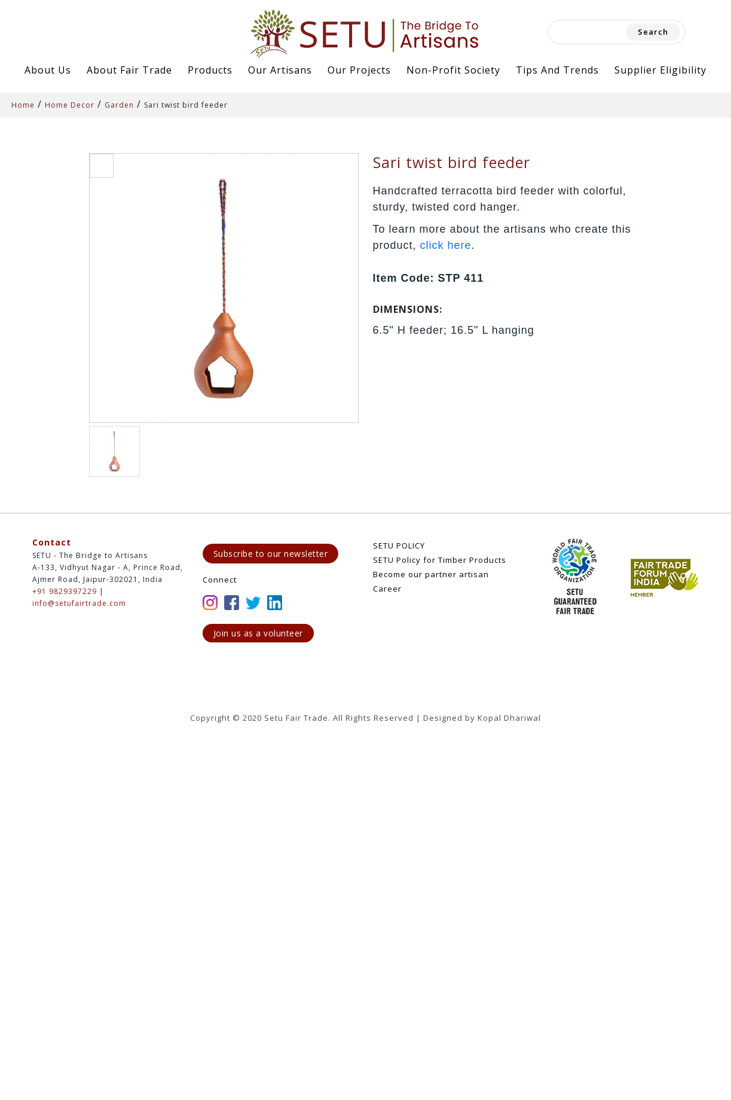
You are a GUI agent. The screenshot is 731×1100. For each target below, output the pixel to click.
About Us (48, 70)
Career (387, 588)
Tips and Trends (557, 70)
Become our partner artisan (431, 574)
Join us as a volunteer (258, 633)
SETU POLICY (399, 545)
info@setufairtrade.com (79, 603)
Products (210, 70)
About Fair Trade (129, 70)
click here (446, 245)
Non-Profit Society (453, 70)
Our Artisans (280, 70)
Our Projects (359, 70)
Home (23, 105)
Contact (51, 542)
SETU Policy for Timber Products (439, 559)
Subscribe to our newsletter (270, 553)
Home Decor (69, 105)
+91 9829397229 (64, 591)
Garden (119, 105)
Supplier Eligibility (660, 70)
